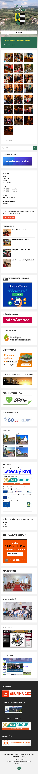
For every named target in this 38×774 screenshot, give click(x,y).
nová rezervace (9, 217)
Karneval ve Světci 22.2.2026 (21, 239)
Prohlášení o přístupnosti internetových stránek (19, 761)
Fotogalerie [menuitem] (15, 756)
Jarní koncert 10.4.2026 (19, 229)
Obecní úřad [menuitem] (24, 754)
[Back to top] (19, 768)
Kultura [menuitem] (31, 754)
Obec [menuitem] (16, 754)
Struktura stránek (19, 763)
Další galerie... (8, 270)
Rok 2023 (9, 140)
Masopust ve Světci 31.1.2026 (21, 249)
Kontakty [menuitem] (23, 756)
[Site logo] (19, 26)
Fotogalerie (12, 45)
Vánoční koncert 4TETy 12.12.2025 (23, 260)
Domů (5, 45)
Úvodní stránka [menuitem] (8, 754)
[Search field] (19, 148)
